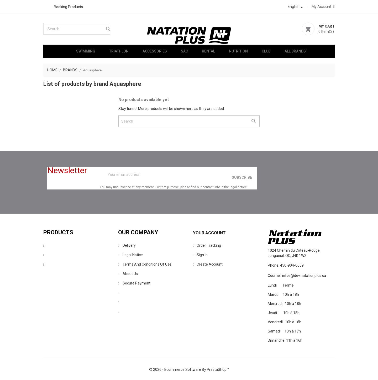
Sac (184, 51)
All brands (295, 51)
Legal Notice (130, 255)
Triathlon (119, 51)
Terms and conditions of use (144, 264)
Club (266, 51)
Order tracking (207, 245)
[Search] (76, 29)
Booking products (68, 7)
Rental (208, 51)
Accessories (155, 51)
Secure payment (134, 283)
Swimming (85, 51)
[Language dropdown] (296, 6)
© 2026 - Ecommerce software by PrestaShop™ (189, 369)
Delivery (127, 245)
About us (128, 274)
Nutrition (238, 51)
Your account (209, 232)
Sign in (200, 255)
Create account (208, 264)
